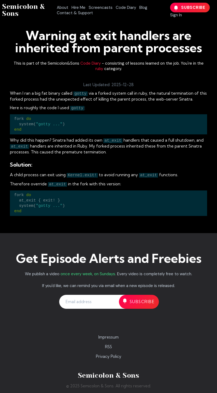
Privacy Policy (108, 356)
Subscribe (189, 7)
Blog (143, 7)
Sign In (176, 15)
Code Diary (126, 7)
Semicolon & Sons (23, 10)
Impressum (108, 337)
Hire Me (78, 7)
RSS (108, 346)
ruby (99, 68)
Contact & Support (75, 13)
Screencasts (101, 7)
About (62, 7)
